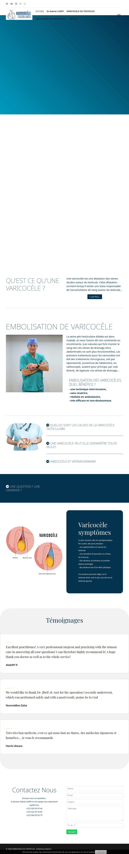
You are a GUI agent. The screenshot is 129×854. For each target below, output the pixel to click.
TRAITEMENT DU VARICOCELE (51, 19)
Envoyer (72, 831)
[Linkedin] (16, 3)
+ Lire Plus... (94, 296)
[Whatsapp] (25, 3)
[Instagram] (20, 3)
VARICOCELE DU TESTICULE (80, 11)
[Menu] (118, 15)
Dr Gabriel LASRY (55, 11)
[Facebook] (7, 3)
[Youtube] (11, 3)
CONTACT (73, 19)
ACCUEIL (40, 11)
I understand (101, 852)
